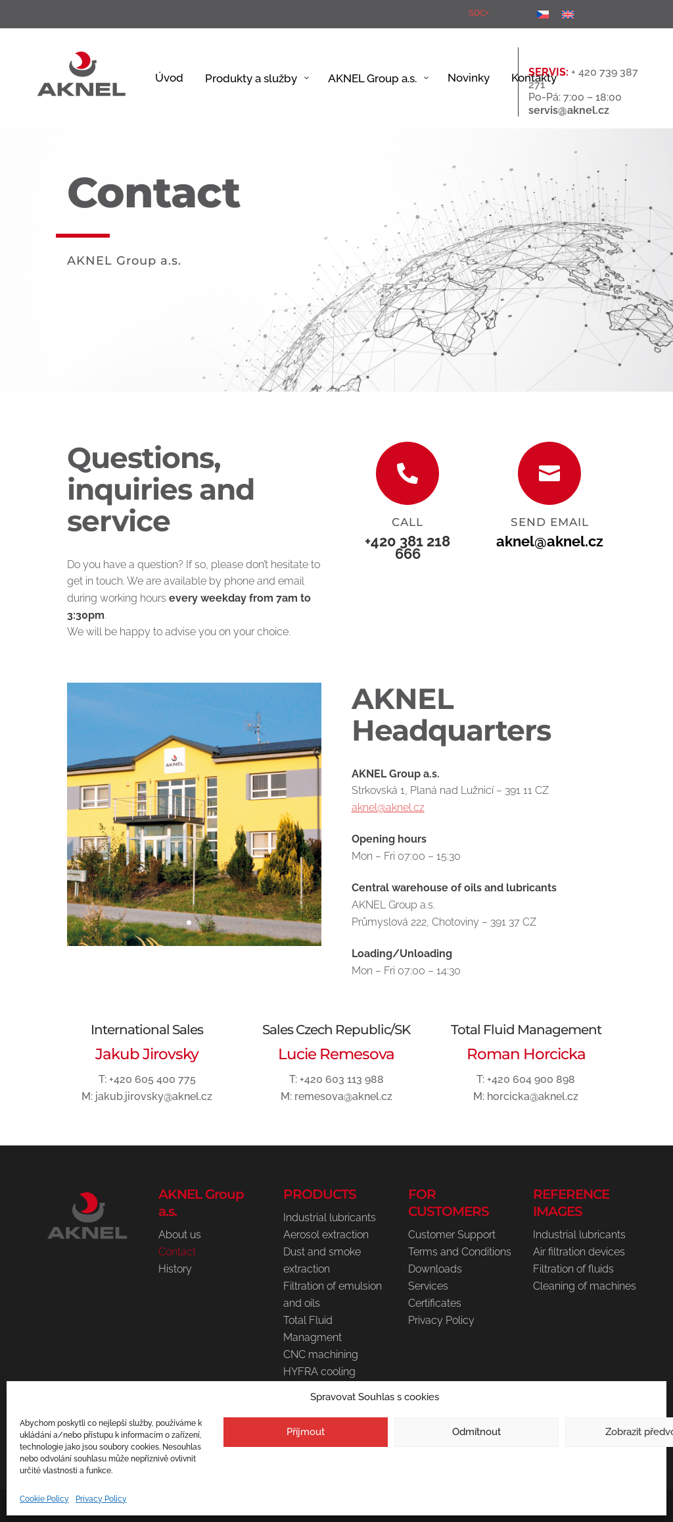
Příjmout (306, 1432)
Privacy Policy (101, 1499)
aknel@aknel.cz (549, 543)
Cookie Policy (44, 1499)
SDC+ (479, 13)
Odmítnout (476, 1432)
